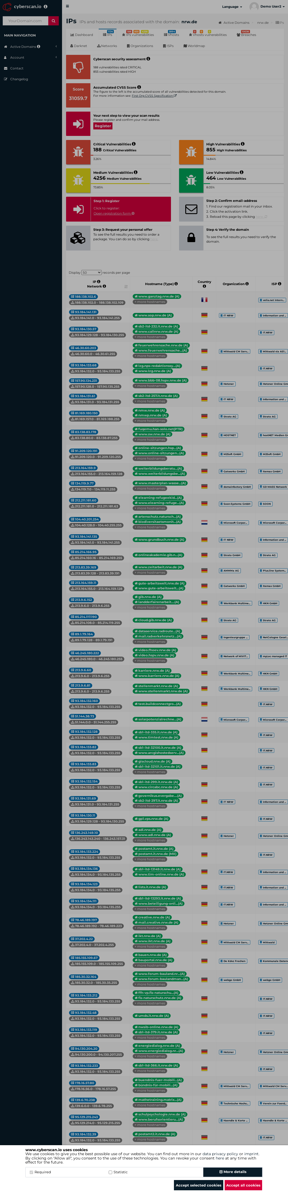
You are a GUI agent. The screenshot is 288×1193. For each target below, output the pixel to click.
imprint (251, 1153)
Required (40, 1172)
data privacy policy (220, 1153)
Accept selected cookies (198, 1185)
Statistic (118, 1172)
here (220, 1158)
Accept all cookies (243, 1185)
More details (233, 1171)
